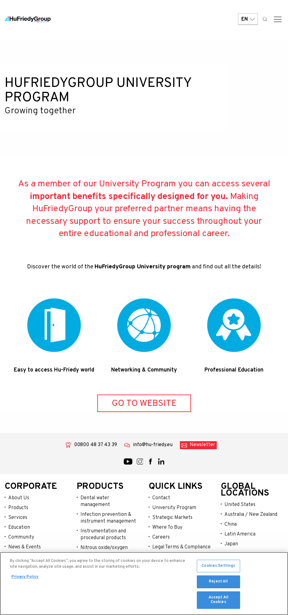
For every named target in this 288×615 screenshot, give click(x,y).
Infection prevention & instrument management (108, 518)
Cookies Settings (218, 567)
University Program (174, 508)
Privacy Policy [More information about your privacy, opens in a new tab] (24, 578)
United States (239, 505)
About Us (18, 498)
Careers (161, 537)
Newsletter (202, 445)
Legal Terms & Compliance (181, 547)
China (230, 524)
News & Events (24, 547)
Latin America (239, 534)
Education (19, 527)
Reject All (218, 583)
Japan (231, 544)
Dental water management (95, 501)
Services (17, 518)
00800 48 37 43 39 (95, 445)
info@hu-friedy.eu (153, 445)
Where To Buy (167, 527)
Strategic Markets (172, 518)
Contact (161, 498)
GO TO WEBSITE (144, 403)
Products (18, 508)
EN (248, 19)
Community (21, 537)
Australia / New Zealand (250, 515)
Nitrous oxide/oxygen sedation (104, 551)
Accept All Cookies (218, 601)
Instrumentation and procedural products (103, 534)
